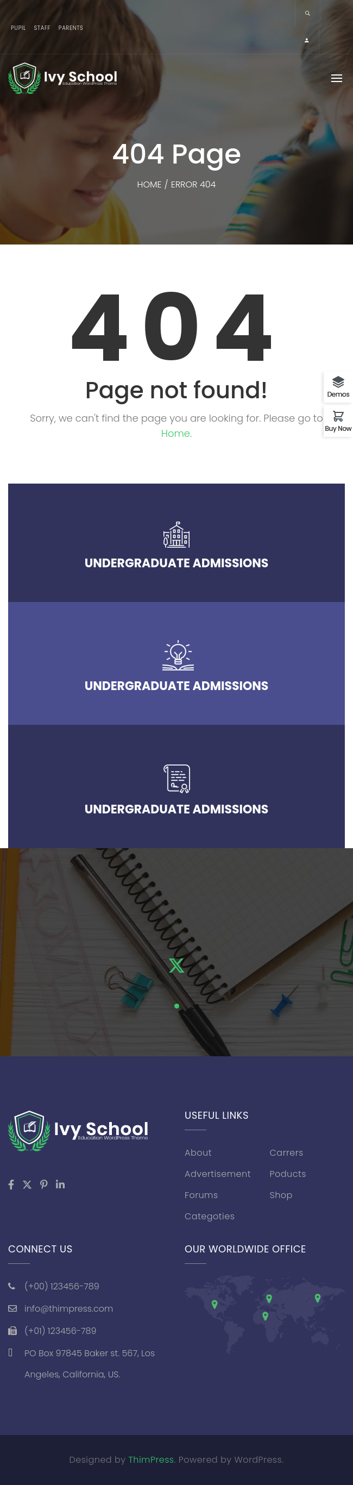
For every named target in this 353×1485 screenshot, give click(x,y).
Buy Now (338, 428)
